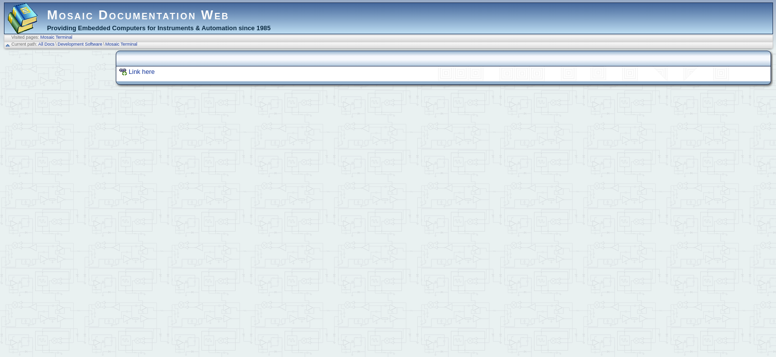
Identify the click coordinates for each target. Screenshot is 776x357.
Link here (142, 71)
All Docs (46, 44)
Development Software (79, 44)
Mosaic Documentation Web (138, 15)
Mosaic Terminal (57, 37)
